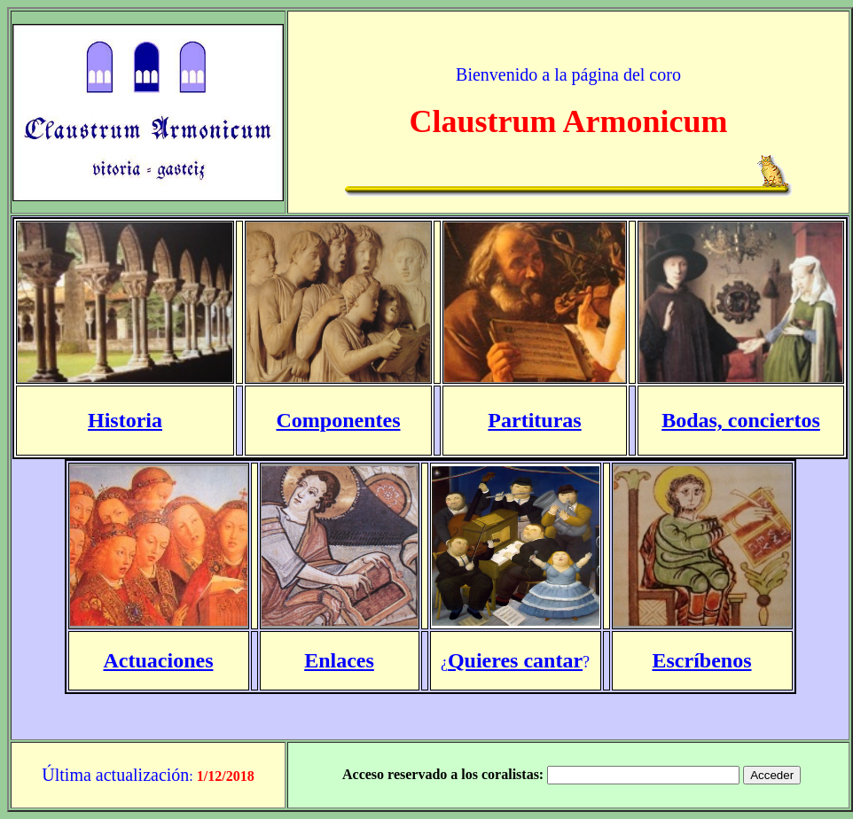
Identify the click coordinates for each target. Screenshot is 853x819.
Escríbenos (701, 660)
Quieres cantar (515, 660)
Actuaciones (159, 660)
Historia (125, 420)
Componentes (338, 420)
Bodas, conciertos (740, 420)
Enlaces (339, 660)
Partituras (534, 420)
